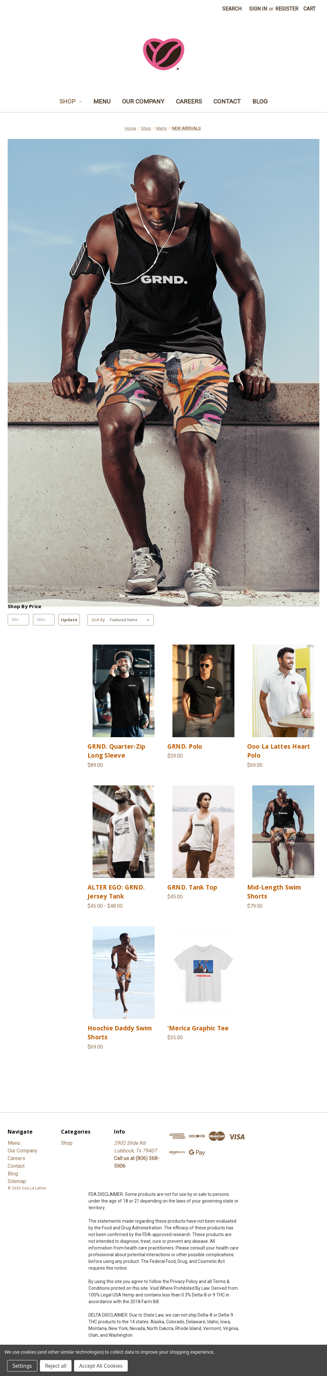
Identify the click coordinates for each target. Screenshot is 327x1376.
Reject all (55, 1365)
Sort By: (99, 619)
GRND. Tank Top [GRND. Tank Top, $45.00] (192, 887)
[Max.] (43, 619)
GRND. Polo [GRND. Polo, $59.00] (184, 746)
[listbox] (131, 620)
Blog (260, 101)
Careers (189, 101)
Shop (70, 101)
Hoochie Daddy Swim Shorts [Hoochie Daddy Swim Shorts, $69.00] (119, 1033)
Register (286, 9)
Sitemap (17, 1181)
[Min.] (18, 619)
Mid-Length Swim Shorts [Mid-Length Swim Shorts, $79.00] (274, 892)
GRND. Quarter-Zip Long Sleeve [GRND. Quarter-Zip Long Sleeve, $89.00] (116, 751)
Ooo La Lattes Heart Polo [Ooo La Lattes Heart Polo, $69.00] (278, 751)
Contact (227, 101)
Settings (22, 1365)
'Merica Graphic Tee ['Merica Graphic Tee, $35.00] (198, 1028)
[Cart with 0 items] (309, 9)
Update (69, 620)
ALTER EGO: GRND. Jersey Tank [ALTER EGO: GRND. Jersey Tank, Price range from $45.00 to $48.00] (116, 892)
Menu (101, 101)
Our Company (143, 101)
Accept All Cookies (101, 1365)
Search (231, 9)
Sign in (258, 9)
